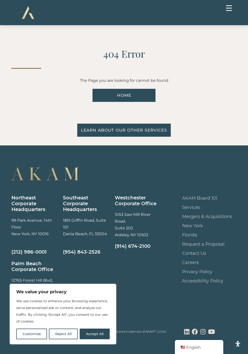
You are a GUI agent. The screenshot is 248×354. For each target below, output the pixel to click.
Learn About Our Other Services (124, 130)
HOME (124, 95)
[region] (63, 314)
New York (192, 225)
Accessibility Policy (202, 281)
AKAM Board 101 (199, 198)
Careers (190, 262)
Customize (32, 334)
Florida (189, 235)
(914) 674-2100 (132, 246)
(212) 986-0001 (29, 252)
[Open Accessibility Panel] (238, 344)
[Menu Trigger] (229, 8)
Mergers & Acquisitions (207, 216)
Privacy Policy (197, 271)
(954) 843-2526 (82, 252)
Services (191, 207)
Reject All (63, 334)
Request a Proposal (203, 244)
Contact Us (194, 253)
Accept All (95, 334)
